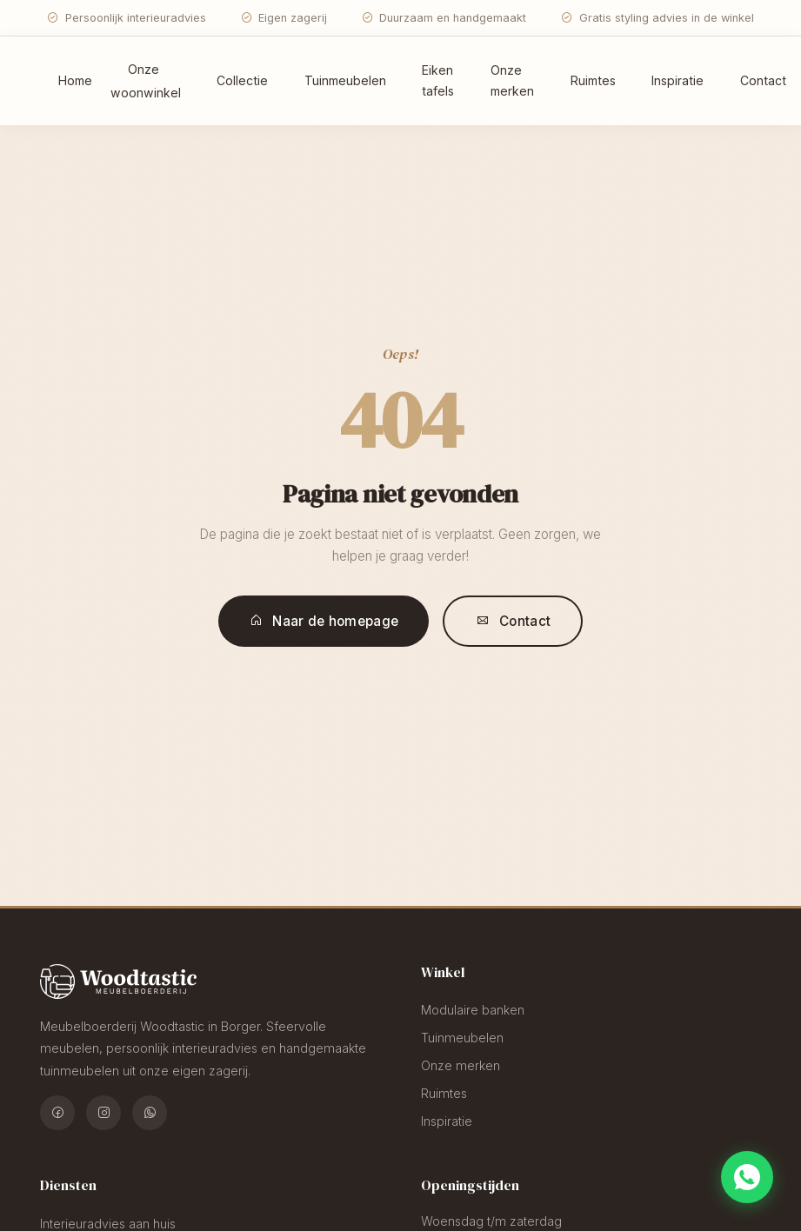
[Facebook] (57, 1112)
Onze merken (512, 80)
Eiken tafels (438, 80)
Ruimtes (593, 80)
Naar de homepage (323, 621)
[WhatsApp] (149, 1112)
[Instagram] (103, 1112)
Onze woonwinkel (145, 81)
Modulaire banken (472, 1009)
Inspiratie (677, 80)
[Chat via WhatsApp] (747, 1177)
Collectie (242, 80)
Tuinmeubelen (345, 80)
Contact (513, 621)
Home (75, 80)
